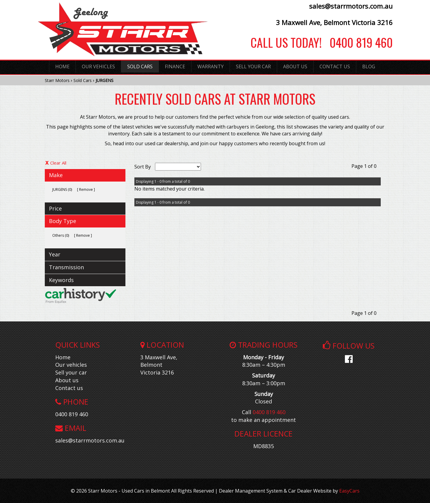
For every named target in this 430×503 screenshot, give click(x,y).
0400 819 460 (357, 42)
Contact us (69, 387)
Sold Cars (140, 66)
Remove (86, 189)
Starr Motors (57, 80)
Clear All (58, 163)
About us (67, 380)
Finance (175, 66)
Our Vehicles (98, 66)
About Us (295, 66)
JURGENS (104, 80)
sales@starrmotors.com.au (351, 5)
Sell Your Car (253, 66)
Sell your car (71, 372)
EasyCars (349, 490)
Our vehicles (71, 364)
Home (62, 66)
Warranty (210, 66)
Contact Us (335, 66)
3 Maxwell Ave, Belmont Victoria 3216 (334, 22)
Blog (368, 66)
